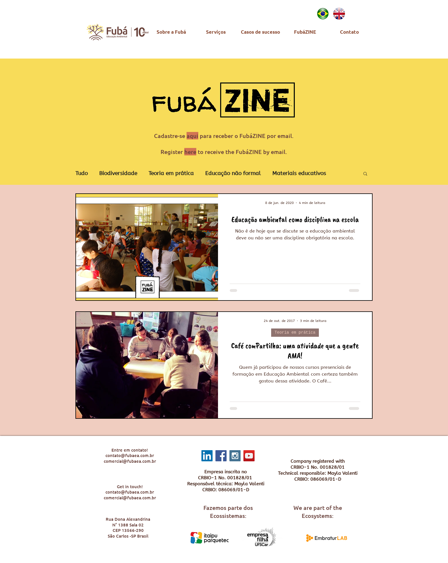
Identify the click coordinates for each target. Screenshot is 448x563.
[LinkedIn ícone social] (207, 455)
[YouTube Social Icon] (249, 455)
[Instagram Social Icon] (235, 455)
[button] (365, 174)
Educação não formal (233, 173)
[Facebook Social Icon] (221, 455)
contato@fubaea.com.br (129, 455)
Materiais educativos (299, 173)
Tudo (81, 173)
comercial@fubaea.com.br (130, 461)
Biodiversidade (118, 173)
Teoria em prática (171, 173)
